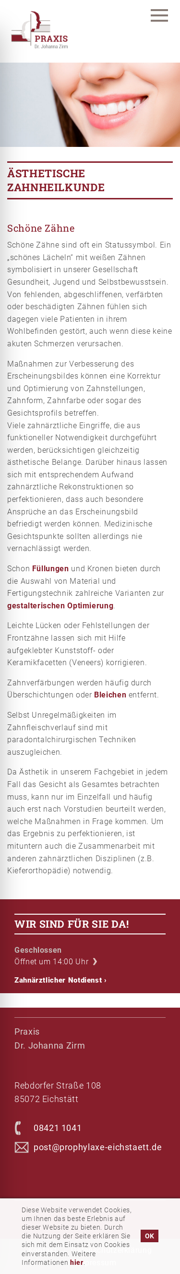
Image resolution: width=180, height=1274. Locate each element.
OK (149, 1236)
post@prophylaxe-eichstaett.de (98, 1147)
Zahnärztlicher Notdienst (60, 980)
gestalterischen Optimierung (60, 605)
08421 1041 (58, 1128)
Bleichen (110, 694)
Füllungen (50, 568)
